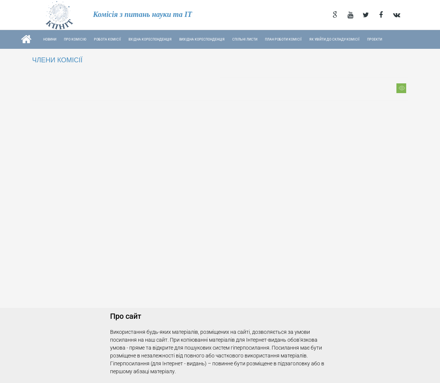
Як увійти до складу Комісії (334, 39)
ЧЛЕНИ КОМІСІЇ (57, 60)
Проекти (374, 39)
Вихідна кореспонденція (202, 39)
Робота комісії (107, 39)
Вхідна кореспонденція (150, 39)
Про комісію (75, 39)
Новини (49, 39)
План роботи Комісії (283, 39)
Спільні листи (244, 39)
